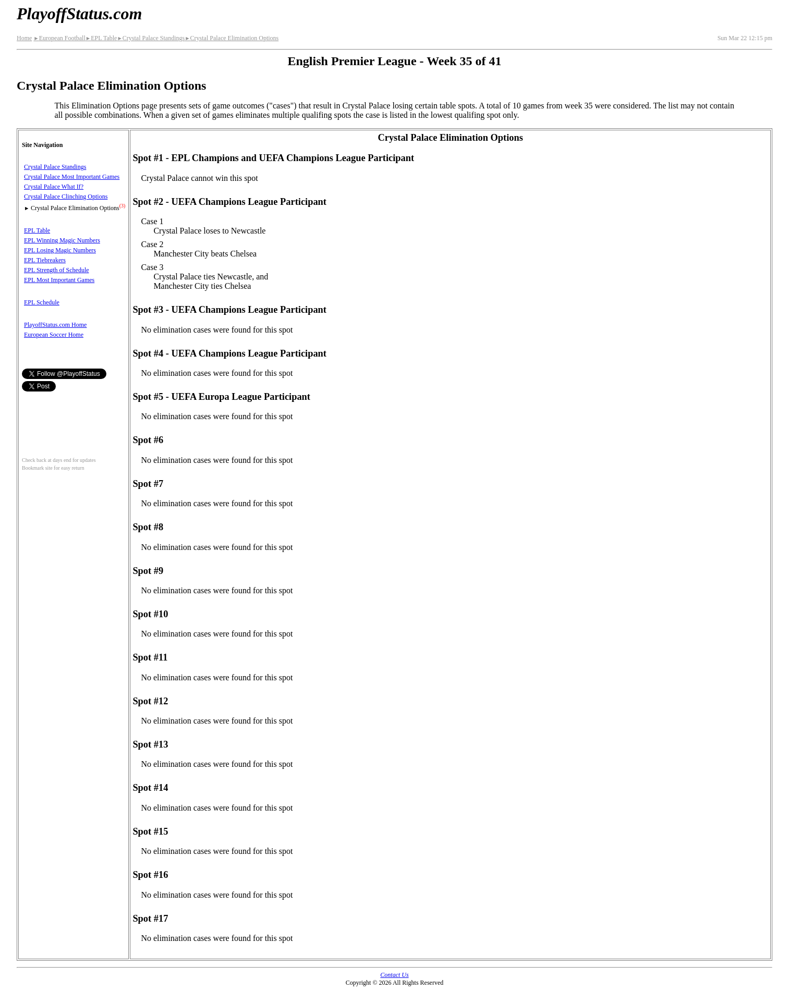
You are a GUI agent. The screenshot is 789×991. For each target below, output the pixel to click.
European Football (59, 38)
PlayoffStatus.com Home (55, 324)
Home (24, 38)
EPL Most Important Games (59, 280)
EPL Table (101, 38)
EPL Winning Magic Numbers (62, 240)
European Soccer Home (53, 334)
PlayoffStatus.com (79, 13)
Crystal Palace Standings (151, 38)
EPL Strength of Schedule (56, 270)
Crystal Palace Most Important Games (71, 176)
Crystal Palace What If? (53, 186)
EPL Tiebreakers (45, 260)
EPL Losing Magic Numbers (60, 250)
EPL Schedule (41, 302)
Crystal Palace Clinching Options (65, 196)
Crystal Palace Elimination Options (231, 38)
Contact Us (394, 974)
